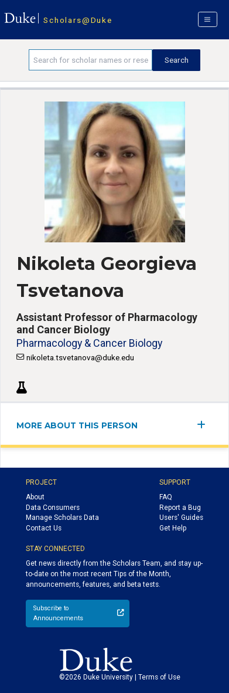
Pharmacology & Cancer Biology (89, 343)
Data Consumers (53, 507)
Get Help (172, 528)
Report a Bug (180, 507)
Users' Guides (181, 517)
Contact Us (43, 528)
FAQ (165, 497)
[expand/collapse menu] (205, 425)
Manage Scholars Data (62, 517)
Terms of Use (159, 677)
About (35, 497)
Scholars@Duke (77, 20)
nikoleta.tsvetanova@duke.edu (80, 357)
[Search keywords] (90, 59)
